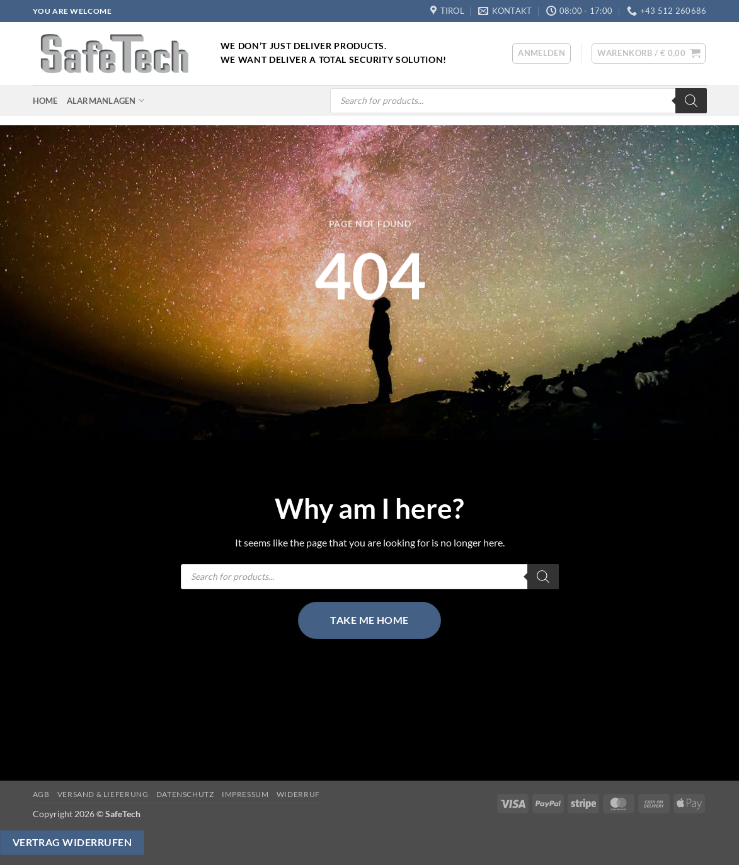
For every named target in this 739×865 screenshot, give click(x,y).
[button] (541, 53)
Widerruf (298, 794)
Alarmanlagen (106, 100)
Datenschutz (185, 794)
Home (45, 101)
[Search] (691, 100)
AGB (41, 794)
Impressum (245, 794)
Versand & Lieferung (103, 794)
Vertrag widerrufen (72, 842)
